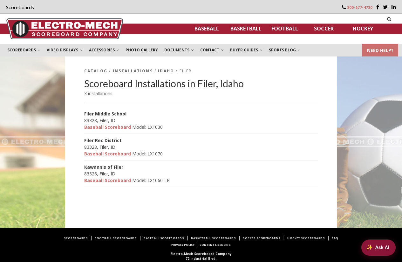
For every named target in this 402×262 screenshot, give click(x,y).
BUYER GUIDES (246, 50)
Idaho (166, 71)
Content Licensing (215, 245)
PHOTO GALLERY (142, 50)
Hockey (363, 28)
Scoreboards (76, 238)
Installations (133, 71)
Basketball (246, 28)
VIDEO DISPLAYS (65, 50)
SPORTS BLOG (284, 50)
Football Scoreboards (116, 238)
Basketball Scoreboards (213, 238)
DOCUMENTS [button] (179, 50)
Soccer (324, 28)
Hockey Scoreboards (306, 238)
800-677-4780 (359, 7)
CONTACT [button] (212, 50)
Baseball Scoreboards (164, 238)
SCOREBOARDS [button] (23, 50)
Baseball (206, 28)
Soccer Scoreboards (261, 238)
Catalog (95, 71)
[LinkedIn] (394, 7)
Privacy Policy (182, 245)
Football (284, 28)
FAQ (335, 238)
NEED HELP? (380, 50)
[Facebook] (377, 7)
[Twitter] (385, 7)
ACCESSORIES (104, 50)
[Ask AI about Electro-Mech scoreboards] (378, 247)
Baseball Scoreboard (107, 127)
